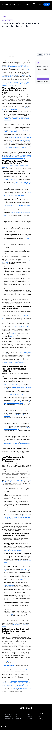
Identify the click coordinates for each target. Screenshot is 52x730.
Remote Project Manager (9, 720)
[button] (20, 4)
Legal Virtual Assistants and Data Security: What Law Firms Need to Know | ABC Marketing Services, (16, 362)
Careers (40, 4)
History (28, 714)
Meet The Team (30, 718)
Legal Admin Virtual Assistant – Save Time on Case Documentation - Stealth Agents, (16, 82)
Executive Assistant (8, 714)
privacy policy (45, 81)
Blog (17, 714)
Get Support (40, 716)
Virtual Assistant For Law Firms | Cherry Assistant (11, 686)
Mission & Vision (30, 716)
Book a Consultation (42, 714)
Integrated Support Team (9, 718)
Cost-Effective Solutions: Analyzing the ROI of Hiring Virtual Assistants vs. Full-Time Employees (17, 415)
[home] (6, 4)
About (13, 4)
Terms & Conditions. (43, 726)
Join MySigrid (41, 719)
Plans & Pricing (34, 4)
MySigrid (15, 333)
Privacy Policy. (48, 726)
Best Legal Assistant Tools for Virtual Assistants (21, 66)
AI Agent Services (8, 716)
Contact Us (46, 4)
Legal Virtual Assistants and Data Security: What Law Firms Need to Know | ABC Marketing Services (16, 317)
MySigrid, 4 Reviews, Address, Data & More (19, 406)
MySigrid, (14, 688)
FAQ (17, 716)
